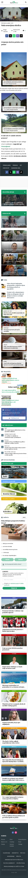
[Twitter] (10, 35)
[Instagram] (16, 832)
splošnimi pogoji (15, 583)
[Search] (26, 2)
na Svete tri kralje (7, 546)
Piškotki (18, 856)
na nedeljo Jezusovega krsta (10, 549)
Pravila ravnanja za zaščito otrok (14, 866)
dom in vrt (6, 168)
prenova (15, 165)
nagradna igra (15, 168)
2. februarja (6, 552)
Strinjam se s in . (14, 584)
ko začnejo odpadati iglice (9, 555)
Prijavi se (14, 588)
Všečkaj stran (14, 418)
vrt (21, 165)
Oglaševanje (6, 853)
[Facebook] (6, 35)
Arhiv (24, 517)
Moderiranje (10, 856)
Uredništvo (15, 853)
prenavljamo (7, 165)
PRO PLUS (22, 853)
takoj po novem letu (8, 543)
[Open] (3, 2)
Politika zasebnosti (9, 863)
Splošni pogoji (21, 863)
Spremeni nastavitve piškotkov (14, 859)
